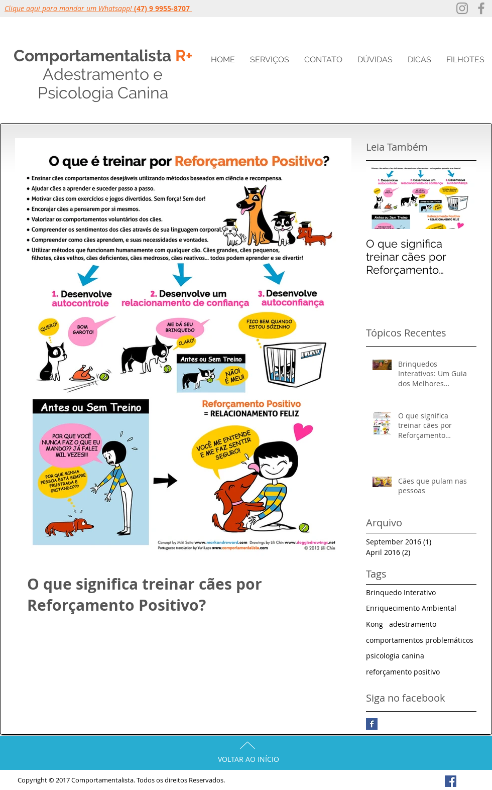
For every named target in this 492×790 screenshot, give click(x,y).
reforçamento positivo (403, 671)
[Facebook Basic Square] (372, 724)
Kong (374, 624)
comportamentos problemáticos (419, 640)
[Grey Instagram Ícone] (462, 8)
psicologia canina (395, 655)
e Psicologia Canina (103, 83)
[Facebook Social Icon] (450, 781)
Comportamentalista (103, 55)
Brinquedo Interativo (401, 592)
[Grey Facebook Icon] (481, 8)
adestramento (412, 624)
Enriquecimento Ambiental (411, 608)
